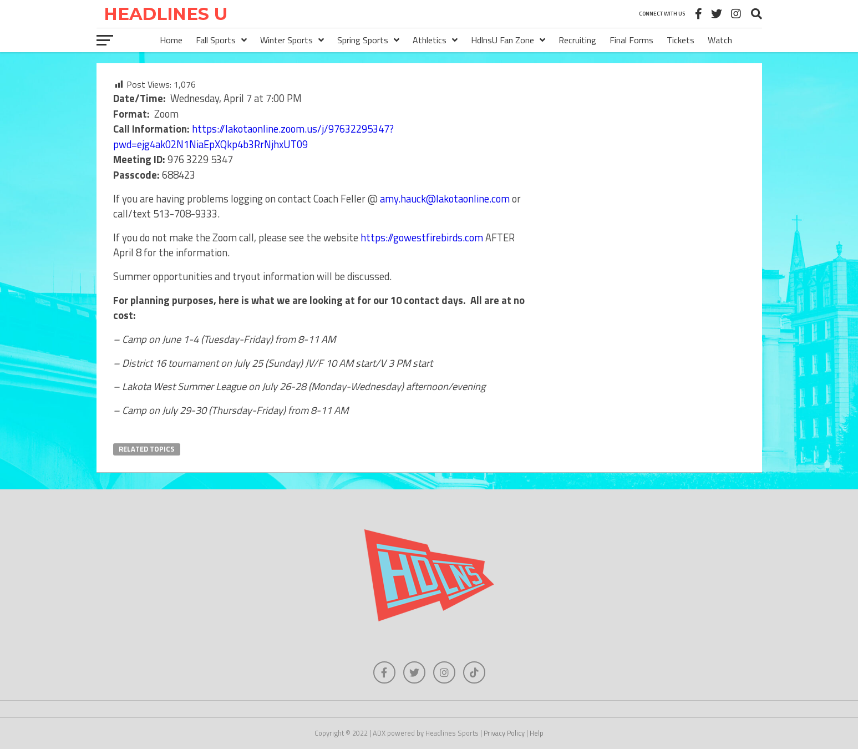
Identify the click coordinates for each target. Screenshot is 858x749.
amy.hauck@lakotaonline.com (445, 198)
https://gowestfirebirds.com (422, 237)
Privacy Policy (504, 732)
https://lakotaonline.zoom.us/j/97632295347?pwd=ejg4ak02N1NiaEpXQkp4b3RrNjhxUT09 (253, 136)
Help (537, 732)
